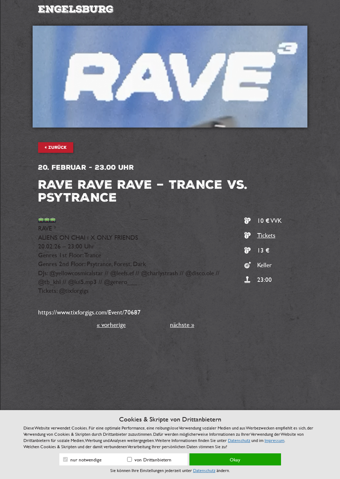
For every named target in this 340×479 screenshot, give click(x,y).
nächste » (182, 324)
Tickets (266, 235)
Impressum (274, 440)
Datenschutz (239, 440)
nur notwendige (82, 459)
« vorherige (111, 324)
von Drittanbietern (149, 459)
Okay (235, 459)
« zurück (56, 147)
